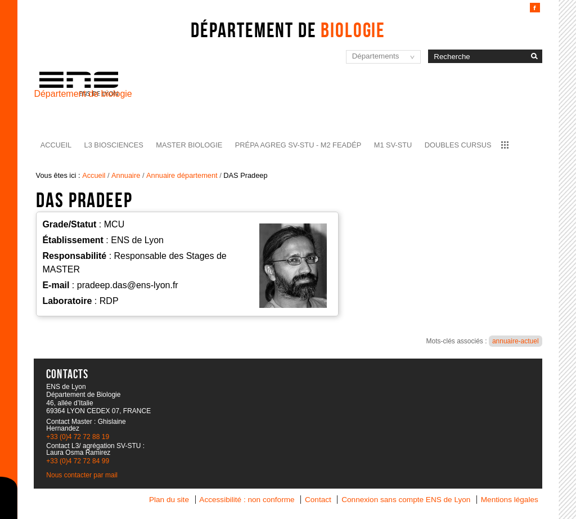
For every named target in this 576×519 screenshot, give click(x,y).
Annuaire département (182, 175)
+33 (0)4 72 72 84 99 (77, 461)
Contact (318, 499)
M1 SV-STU (393, 145)
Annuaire (125, 175)
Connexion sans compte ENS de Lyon (405, 499)
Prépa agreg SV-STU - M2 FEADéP (298, 145)
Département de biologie (83, 94)
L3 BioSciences (113, 145)
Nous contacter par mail (82, 475)
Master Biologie (189, 145)
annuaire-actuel (515, 341)
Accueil (55, 145)
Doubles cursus (458, 145)
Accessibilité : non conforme (246, 499)
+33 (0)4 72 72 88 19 (77, 436)
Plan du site (169, 499)
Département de (288, 30)
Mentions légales (509, 499)
